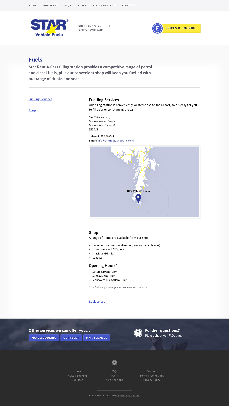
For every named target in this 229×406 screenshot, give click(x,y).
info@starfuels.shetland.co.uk (116, 140)
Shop (32, 110)
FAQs (68, 5)
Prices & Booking (181, 28)
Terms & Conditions (152, 375)
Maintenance (96, 337)
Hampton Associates (129, 395)
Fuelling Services (40, 99)
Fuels (82, 5)
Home (32, 5)
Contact (128, 5)
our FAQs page (172, 335)
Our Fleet (50, 5)
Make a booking (44, 337)
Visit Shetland (104, 5)
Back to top (97, 301)
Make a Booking (77, 375)
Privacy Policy (151, 380)
